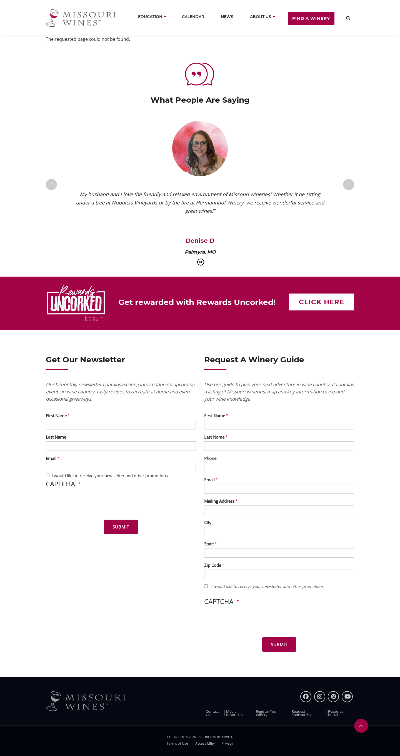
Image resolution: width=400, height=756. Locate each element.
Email (51, 458)
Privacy (227, 743)
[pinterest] (333, 696)
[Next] (348, 184)
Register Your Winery (267, 713)
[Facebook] (305, 696)
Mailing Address (219, 501)
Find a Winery (311, 18)
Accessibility (205, 743)
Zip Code (212, 565)
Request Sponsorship (302, 713)
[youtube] (347, 696)
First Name (56, 415)
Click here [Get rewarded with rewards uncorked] (321, 302)
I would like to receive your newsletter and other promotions (110, 475)
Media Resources (234, 713)
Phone (210, 458)
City (207, 522)
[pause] (200, 262)
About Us (260, 16)
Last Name (56, 437)
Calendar (193, 16)
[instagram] (319, 696)
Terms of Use (177, 743)
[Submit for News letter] (121, 527)
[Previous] (51, 184)
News (227, 16)
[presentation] (88, 504)
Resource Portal (335, 713)
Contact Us (212, 713)
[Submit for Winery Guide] (279, 644)
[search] (348, 18)
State (209, 544)
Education (150, 16)
